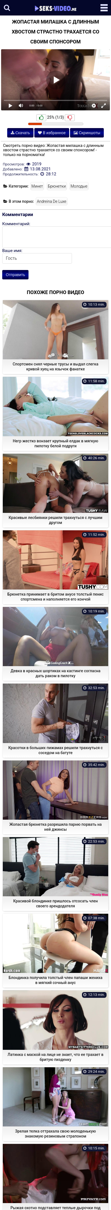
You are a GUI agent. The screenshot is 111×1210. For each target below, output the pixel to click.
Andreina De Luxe (51, 201)
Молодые (79, 186)
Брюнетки (57, 186)
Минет (37, 186)
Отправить (15, 274)
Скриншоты (87, 133)
